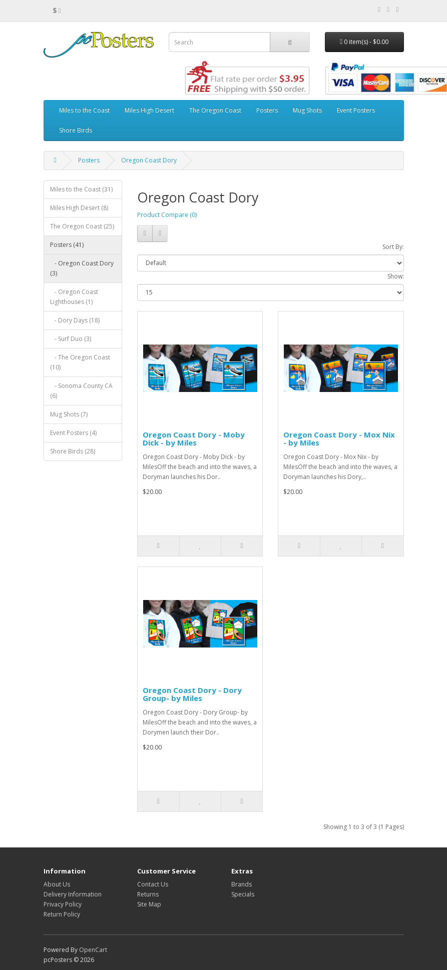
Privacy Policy (63, 904)
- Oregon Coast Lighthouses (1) (74, 297)
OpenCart (93, 950)
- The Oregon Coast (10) (80, 362)
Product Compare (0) (167, 214)
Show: (395, 276)
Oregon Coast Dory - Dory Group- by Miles (192, 694)
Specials (242, 894)
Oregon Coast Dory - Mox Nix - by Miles (339, 439)
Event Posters (356, 110)
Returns (148, 894)
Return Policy (62, 914)
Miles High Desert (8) (79, 208)
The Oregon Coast (215, 110)
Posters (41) (67, 244)
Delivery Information (73, 894)
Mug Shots (307, 110)
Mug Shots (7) (69, 414)
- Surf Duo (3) (70, 338)
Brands (241, 884)
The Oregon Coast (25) (82, 226)
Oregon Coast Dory (149, 160)
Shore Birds (75, 130)
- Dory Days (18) (75, 320)
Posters (267, 110)
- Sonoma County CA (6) (81, 391)
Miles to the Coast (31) (81, 189)
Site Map (149, 904)
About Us (57, 884)
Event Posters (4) (73, 432)
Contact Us (152, 884)
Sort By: (393, 246)
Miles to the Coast (84, 110)
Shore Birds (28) (72, 451)
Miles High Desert (149, 110)
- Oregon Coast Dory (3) (82, 268)
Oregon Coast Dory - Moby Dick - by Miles (194, 439)
